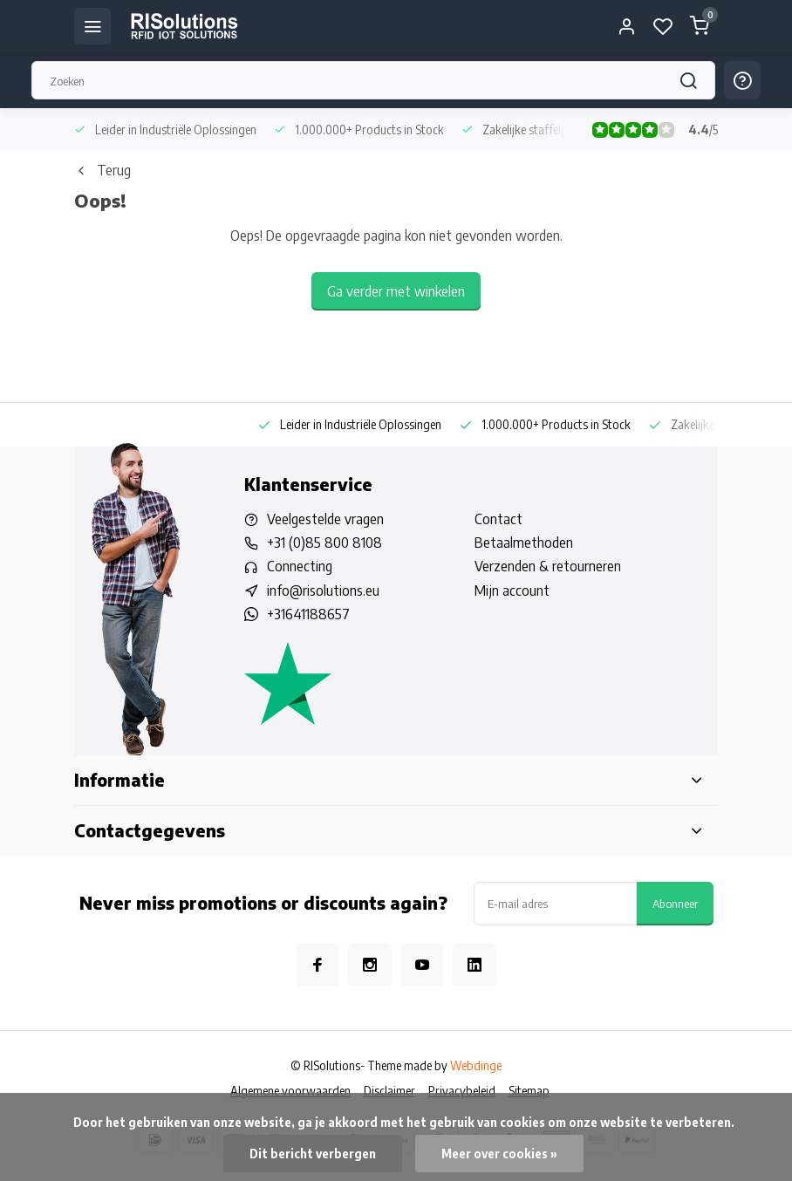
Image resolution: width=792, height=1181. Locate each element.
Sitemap (529, 1090)
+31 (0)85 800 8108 (324, 542)
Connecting (299, 566)
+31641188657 (308, 614)
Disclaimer (389, 1090)
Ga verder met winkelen (396, 291)
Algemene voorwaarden (290, 1090)
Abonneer (675, 903)
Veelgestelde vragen (325, 519)
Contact (498, 519)
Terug (102, 170)
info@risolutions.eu (323, 590)
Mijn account (512, 590)
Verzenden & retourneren (548, 566)
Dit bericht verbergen (312, 1153)
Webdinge (476, 1065)
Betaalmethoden (524, 542)
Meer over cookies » (499, 1153)
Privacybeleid (461, 1090)
